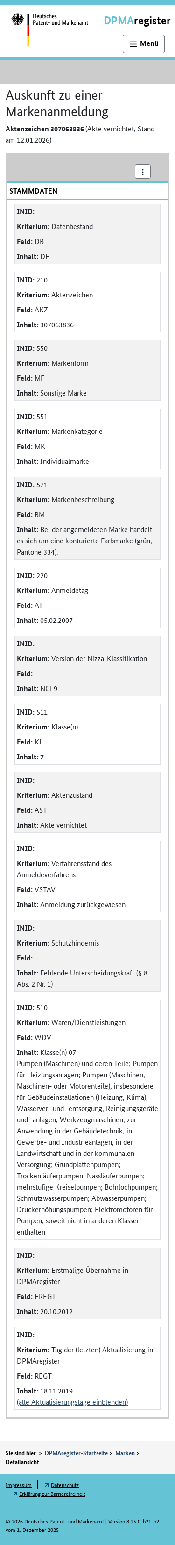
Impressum (19, 1484)
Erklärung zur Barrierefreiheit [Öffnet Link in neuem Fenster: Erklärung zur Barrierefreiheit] (52, 1493)
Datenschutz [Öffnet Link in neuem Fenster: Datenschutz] (65, 1484)
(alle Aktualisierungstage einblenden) (72, 1402)
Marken (125, 1453)
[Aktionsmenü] (143, 171)
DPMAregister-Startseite (76, 1453)
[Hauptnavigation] (144, 44)
